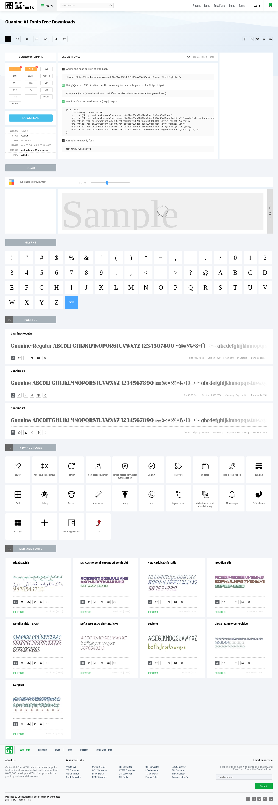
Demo (232, 6)
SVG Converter (178, 767)
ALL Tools (123, 777)
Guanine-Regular (21, 333)
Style (57, 750)
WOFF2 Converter (127, 770)
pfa (30, 83)
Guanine (25, 155)
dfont (46, 96)
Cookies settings (180, 777)
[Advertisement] (246, 106)
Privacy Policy (152, 777)
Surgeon (18, 684)
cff (46, 90)
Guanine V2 (18, 371)
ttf (14, 69)
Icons (207, 6)
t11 (30, 96)
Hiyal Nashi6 (21, 562)
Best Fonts (220, 6)
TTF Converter (125, 767)
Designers (42, 750)
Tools (242, 6)
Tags (70, 750)
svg (46, 69)
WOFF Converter (99, 770)
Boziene (153, 623)
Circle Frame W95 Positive (231, 623)
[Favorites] (18, 39)
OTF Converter (152, 767)
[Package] (46, 39)
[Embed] (38, 358)
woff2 (46, 76)
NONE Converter (100, 777)
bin (46, 83)
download (30, 117)
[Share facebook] (245, 39)
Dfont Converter (73, 777)
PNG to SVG (71, 767)
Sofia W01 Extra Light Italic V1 (99, 623)
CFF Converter (125, 774)
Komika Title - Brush (26, 623)
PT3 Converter (72, 774)
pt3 (15, 90)
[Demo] (27, 39)
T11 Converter (178, 774)
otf (15, 83)
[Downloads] (25, 358)
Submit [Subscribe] (263, 786)
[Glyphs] (36, 39)
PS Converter (98, 774)
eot (15, 76)
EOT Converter (72, 770)
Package (84, 750)
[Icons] (55, 39)
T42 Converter (152, 774)
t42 (15, 96)
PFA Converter (152, 770)
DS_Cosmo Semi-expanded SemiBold (104, 562)
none (15, 103)
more (71, 302)
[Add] (8, 39)
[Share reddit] (251, 39)
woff (30, 76)
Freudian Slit (223, 562)
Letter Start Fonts (104, 750)
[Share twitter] (257, 39)
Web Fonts (25, 750)
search (110, 5)
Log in (257, 5)
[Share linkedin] (270, 39)
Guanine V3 (18, 408)
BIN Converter (178, 770)
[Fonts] (65, 39)
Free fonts (21, 6)
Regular (24, 136)
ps (31, 90)
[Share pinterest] (264, 39)
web (31, 69)
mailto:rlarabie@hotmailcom (34, 150)
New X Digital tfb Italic (162, 562)
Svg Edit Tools (98, 767)
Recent (197, 6)
